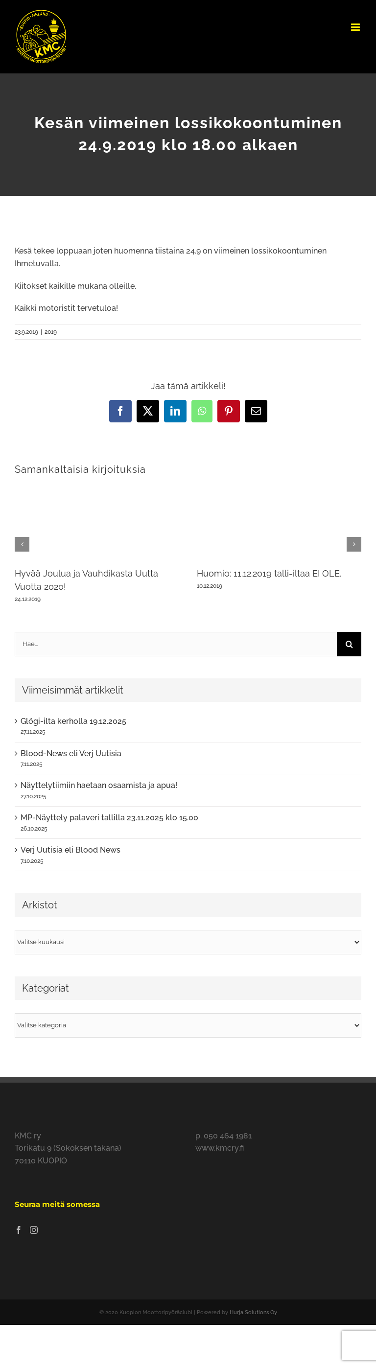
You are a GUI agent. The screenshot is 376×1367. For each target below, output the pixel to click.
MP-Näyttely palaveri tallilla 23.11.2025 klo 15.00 (109, 817)
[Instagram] (34, 1230)
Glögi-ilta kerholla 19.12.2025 (73, 721)
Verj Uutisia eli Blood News (70, 850)
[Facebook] (19, 1230)
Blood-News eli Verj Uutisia (71, 753)
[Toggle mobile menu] (356, 27)
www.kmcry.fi (219, 1148)
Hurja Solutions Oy (253, 1312)
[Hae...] (176, 644)
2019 (51, 331)
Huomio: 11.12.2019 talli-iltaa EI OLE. (269, 573)
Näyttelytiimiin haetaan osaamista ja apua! (99, 785)
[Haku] (349, 644)
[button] (22, 544)
